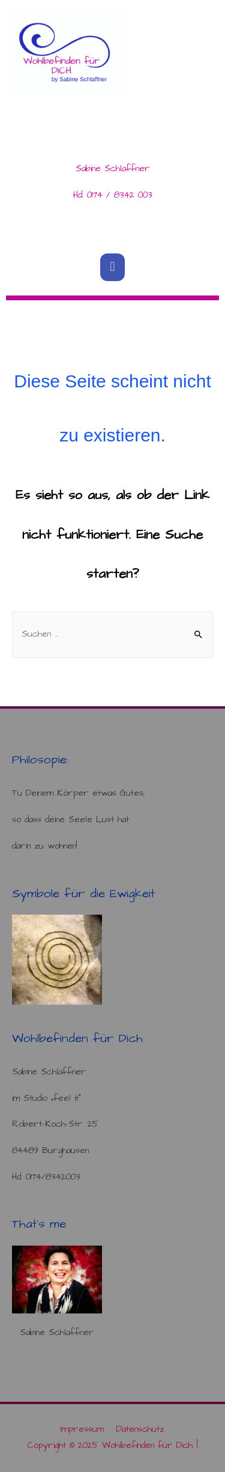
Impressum (82, 1429)
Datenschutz (140, 1429)
